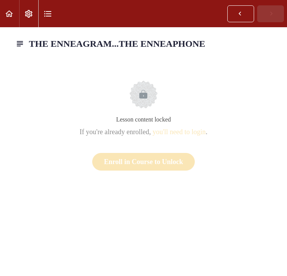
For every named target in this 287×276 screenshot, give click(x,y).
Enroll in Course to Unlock (143, 162)
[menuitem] (28, 13)
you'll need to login (179, 132)
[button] (9, 13)
